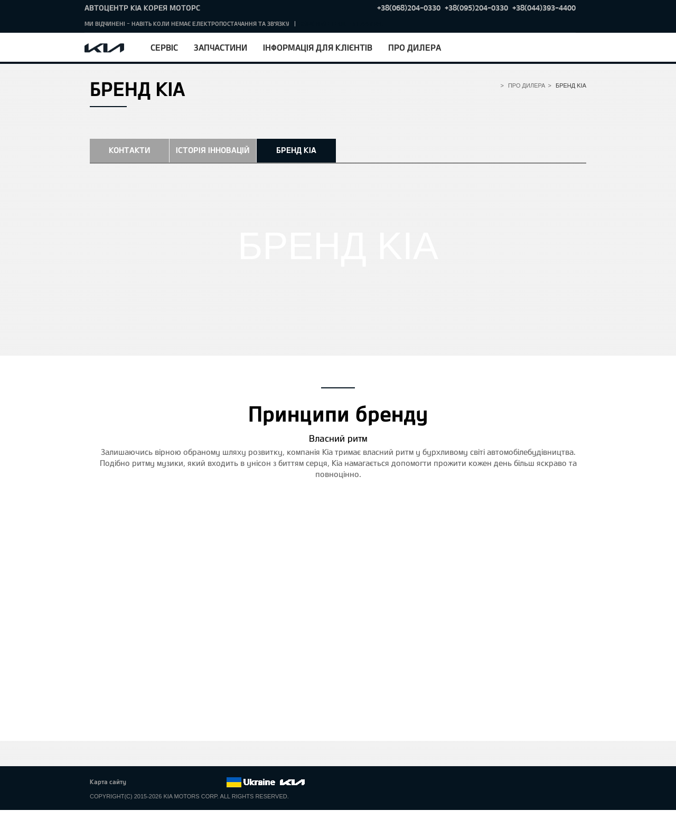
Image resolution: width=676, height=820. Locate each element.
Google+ (174, 782)
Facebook (145, 782)
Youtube (189, 782)
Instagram (203, 782)
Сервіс (164, 47)
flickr (218, 782)
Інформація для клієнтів (317, 47)
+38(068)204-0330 (408, 7)
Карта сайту (108, 781)
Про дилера (414, 47)
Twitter (159, 782)
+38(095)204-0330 (476, 7)
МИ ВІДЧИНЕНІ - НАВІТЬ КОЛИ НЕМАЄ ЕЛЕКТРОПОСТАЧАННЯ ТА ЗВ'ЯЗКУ (186, 23)
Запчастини (220, 47)
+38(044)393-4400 (544, 7)
